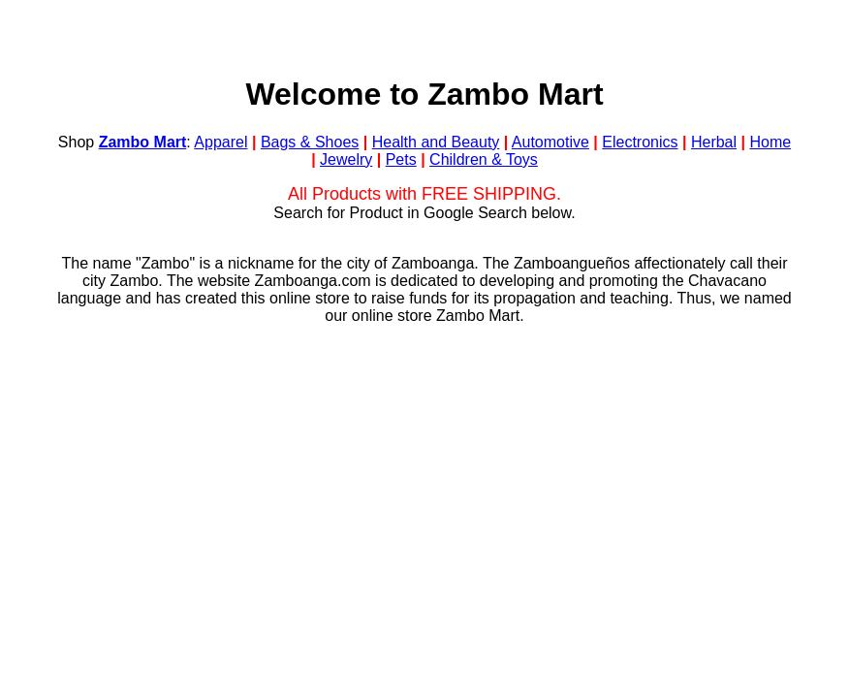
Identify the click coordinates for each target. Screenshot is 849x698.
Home (770, 142)
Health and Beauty (436, 142)
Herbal (714, 142)
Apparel (220, 142)
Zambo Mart (143, 142)
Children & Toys (483, 159)
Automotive (550, 142)
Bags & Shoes (310, 142)
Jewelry (346, 159)
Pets (401, 159)
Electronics (639, 142)
